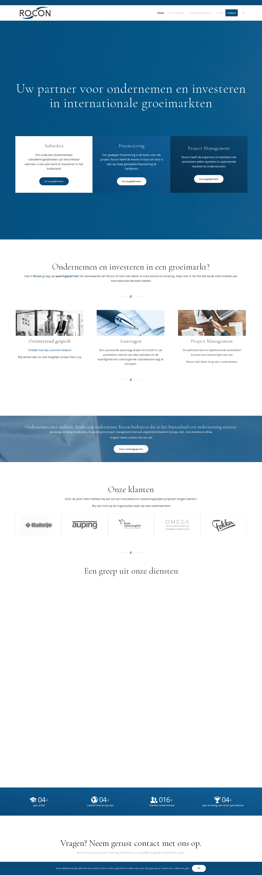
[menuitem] (160, 13)
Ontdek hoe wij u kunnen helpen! (45, 350)
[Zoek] (243, 13)
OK (198, 868)
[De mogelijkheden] (54, 181)
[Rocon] (35, 13)
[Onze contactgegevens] (131, 449)
